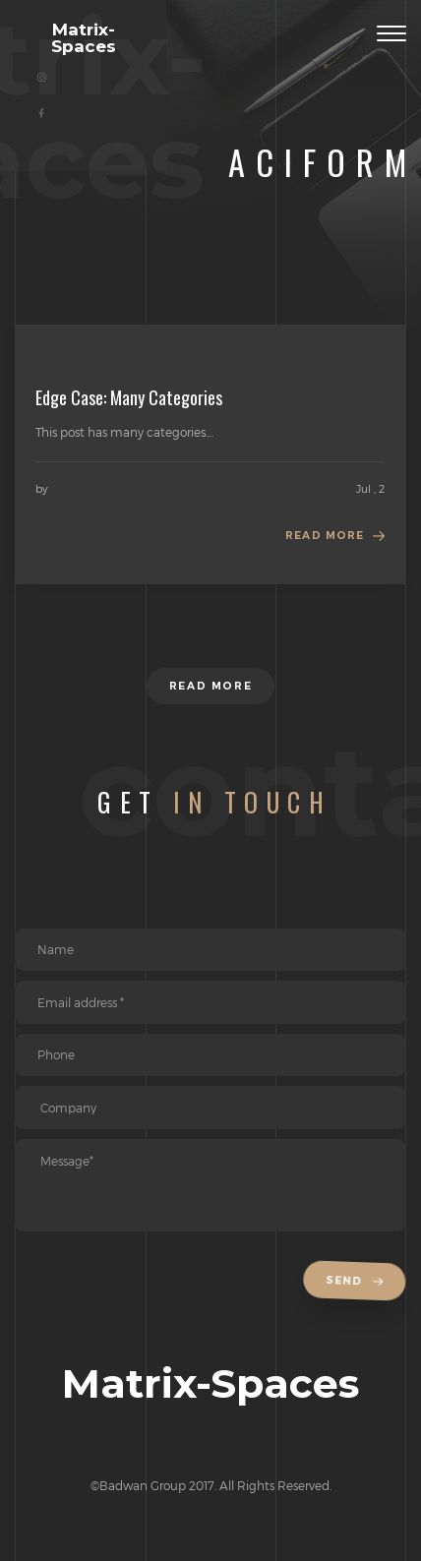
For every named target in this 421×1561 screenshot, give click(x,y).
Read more (324, 535)
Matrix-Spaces (83, 37)
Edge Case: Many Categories (128, 397)
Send (358, 1282)
